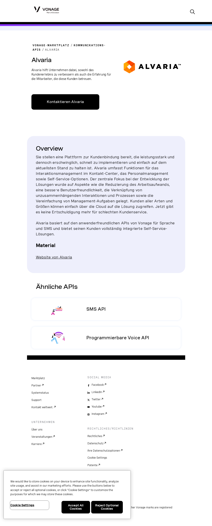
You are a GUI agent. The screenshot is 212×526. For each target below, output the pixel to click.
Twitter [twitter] (96, 399)
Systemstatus (40, 392)
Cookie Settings (97, 457)
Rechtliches (94, 436)
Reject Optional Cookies (107, 507)
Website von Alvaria (54, 257)
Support (36, 400)
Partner (36, 385)
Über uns (36, 429)
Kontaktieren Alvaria (65, 102)
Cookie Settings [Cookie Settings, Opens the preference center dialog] (22, 505)
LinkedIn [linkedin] (97, 392)
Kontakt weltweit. (42, 407)
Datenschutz (95, 443)
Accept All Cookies (75, 507)
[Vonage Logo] (46, 10)
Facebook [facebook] (98, 384)
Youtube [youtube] (97, 406)
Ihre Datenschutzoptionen (103, 450)
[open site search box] (192, 12)
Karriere (36, 444)
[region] (67, 494)
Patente (92, 465)
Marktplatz (38, 378)
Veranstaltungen (41, 436)
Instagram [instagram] (98, 413)
